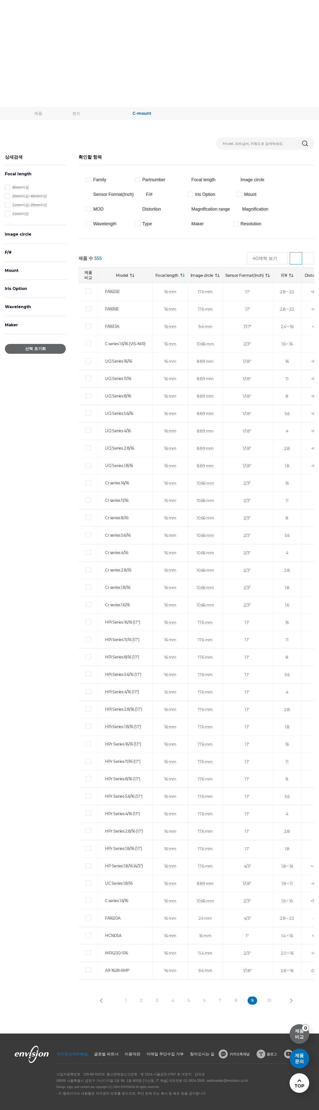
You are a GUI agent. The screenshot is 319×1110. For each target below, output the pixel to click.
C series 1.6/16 (116, 900)
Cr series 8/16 (116, 518)
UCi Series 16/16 (118, 361)
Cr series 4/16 (116, 552)
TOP (299, 1086)
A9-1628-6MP (117, 970)
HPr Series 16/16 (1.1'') (123, 744)
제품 (38, 113)
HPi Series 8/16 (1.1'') (122, 657)
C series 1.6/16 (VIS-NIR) (125, 343)
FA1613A (112, 326)
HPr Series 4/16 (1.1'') (122, 813)
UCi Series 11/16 (118, 378)
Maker (11, 325)
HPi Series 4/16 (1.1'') (122, 692)
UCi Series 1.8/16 (119, 465)
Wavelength (18, 306)
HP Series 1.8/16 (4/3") (124, 866)
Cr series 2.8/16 (118, 570)
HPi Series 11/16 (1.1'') (122, 639)
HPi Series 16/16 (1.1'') (122, 622)
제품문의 (299, 1058)
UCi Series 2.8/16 (119, 448)
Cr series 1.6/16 (117, 605)
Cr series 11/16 (116, 500)
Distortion (151, 209)
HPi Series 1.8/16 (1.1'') (123, 726)
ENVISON (17, 10)
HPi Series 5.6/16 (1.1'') (123, 674)
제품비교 (302, 1032)
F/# (8, 252)
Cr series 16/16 (117, 483)
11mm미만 (20, 214)
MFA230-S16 (116, 953)
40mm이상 (20, 187)
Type (147, 223)
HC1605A (113, 935)
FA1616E (112, 309)
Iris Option (16, 288)
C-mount (142, 113)
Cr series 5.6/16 (117, 535)
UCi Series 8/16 (118, 396)
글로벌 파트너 (106, 1054)
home (17, 113)
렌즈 (76, 113)
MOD (98, 209)
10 (269, 1000)
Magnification (255, 209)
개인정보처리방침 (72, 1054)
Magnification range (210, 209)
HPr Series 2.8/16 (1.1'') (124, 831)
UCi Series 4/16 (118, 431)
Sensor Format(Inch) (113, 194)
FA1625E (112, 291)
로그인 (280, 9)
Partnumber (153, 179)
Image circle (18, 234)
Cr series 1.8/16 (117, 587)
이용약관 (132, 1054)
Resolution (250, 223)
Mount (11, 270)
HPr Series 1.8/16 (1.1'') (123, 848)
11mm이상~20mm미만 (29, 205)
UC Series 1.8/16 (118, 883)
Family (99, 179)
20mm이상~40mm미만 (29, 196)
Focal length (18, 174)
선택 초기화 (35, 348)
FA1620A (112, 918)
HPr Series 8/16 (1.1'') (122, 779)
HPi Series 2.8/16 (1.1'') (123, 709)
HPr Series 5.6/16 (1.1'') (124, 796)
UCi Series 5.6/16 (119, 413)
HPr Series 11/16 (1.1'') (122, 761)
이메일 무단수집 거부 (165, 1054)
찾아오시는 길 (202, 1054)
